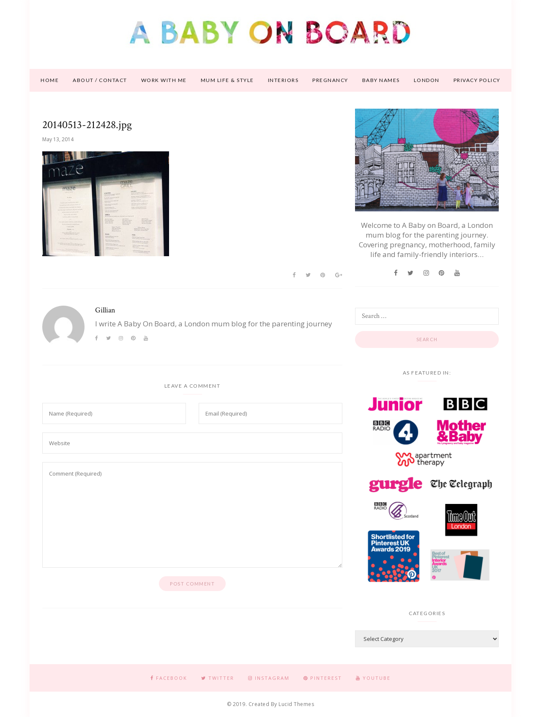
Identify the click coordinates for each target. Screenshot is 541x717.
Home (50, 80)
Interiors (283, 80)
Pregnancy (330, 80)
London (427, 80)
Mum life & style (227, 80)
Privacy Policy (477, 80)
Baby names (381, 80)
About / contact (100, 80)
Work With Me (164, 80)
